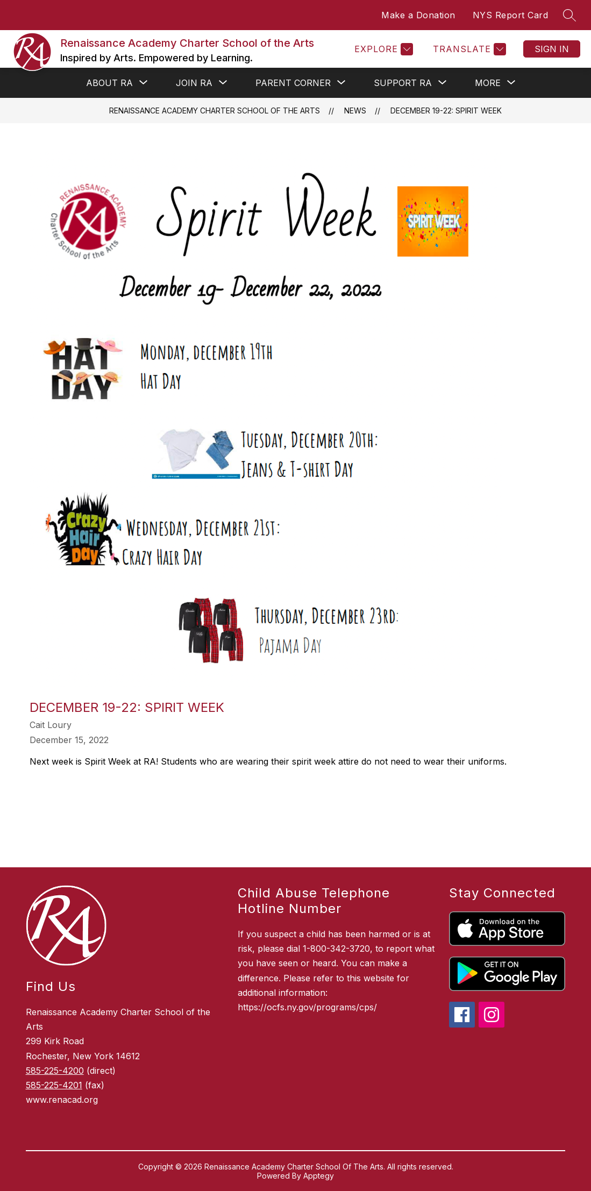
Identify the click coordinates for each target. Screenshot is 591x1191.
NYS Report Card (511, 15)
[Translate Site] (468, 49)
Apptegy (318, 1175)
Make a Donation (418, 15)
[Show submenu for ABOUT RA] (109, 82)
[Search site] (569, 15)
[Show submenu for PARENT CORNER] (293, 82)
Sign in (552, 49)
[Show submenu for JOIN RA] (194, 82)
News (355, 110)
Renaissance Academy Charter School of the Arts (214, 110)
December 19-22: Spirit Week (446, 110)
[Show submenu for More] (488, 82)
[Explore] (382, 49)
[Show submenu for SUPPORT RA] (403, 82)
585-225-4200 (55, 1070)
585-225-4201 (54, 1085)
